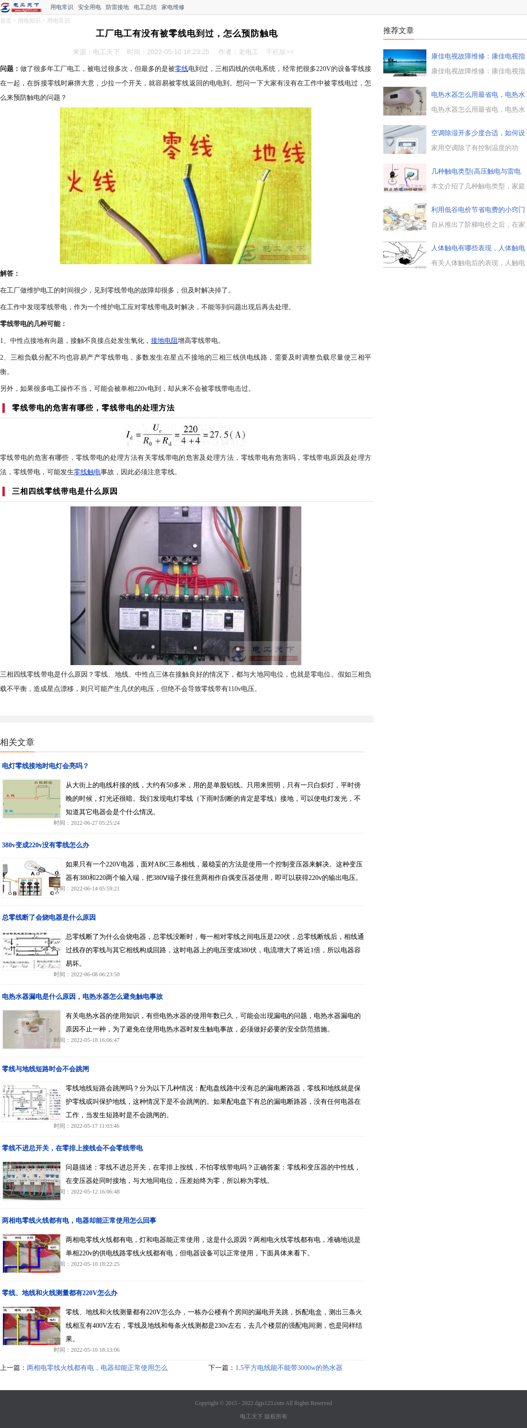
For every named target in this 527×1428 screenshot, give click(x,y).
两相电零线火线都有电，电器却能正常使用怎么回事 (79, 1220)
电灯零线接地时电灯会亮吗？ (45, 766)
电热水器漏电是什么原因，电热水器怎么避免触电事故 (82, 996)
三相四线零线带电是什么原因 (65, 491)
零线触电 (87, 472)
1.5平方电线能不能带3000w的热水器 (289, 1367)
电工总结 (145, 7)
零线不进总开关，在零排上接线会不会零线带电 (72, 1148)
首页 (5, 20)
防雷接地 (117, 7)
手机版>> (280, 52)
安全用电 (89, 7)
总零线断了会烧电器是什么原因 (49, 917)
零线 (181, 68)
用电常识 (61, 7)
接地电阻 (164, 340)
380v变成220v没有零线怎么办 (45, 845)
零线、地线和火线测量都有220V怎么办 (59, 1293)
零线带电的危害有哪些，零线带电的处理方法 (93, 408)
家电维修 (172, 7)
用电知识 (29, 20)
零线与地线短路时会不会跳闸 (45, 1069)
